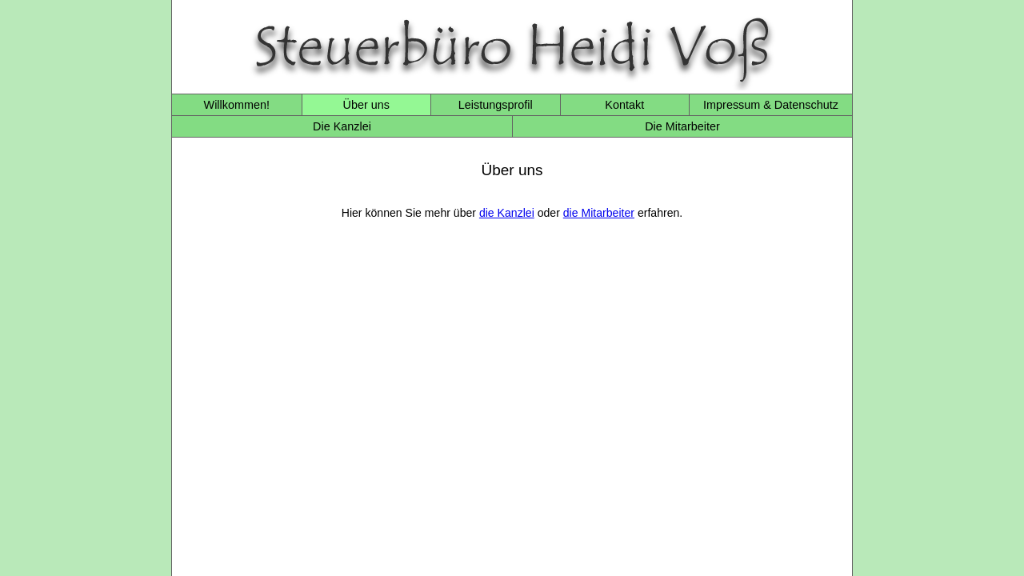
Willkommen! (237, 104)
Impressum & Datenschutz (770, 104)
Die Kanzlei (342, 126)
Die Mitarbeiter (682, 126)
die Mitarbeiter (598, 212)
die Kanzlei (506, 212)
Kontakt (624, 104)
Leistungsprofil (495, 104)
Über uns (366, 104)
